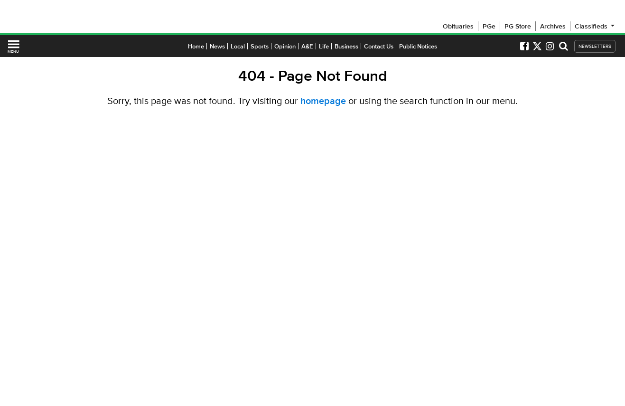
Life (324, 46)
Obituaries (458, 26)
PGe (489, 26)
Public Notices (418, 46)
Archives (553, 26)
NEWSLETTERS (594, 46)
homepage (323, 101)
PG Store (517, 26)
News (217, 46)
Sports (260, 46)
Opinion (285, 46)
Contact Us (378, 46)
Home (196, 46)
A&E (307, 46)
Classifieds (595, 26)
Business (346, 46)
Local (238, 46)
